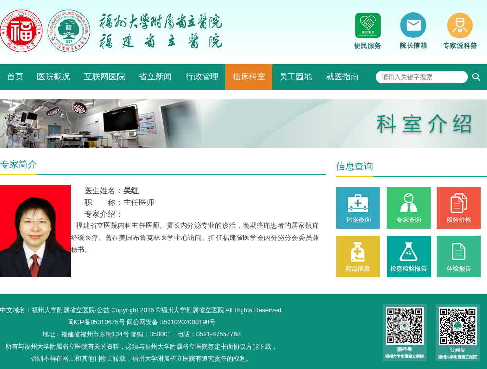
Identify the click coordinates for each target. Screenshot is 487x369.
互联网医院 (104, 76)
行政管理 (202, 76)
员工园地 (295, 76)
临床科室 (248, 76)
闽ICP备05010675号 (96, 322)
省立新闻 (155, 76)
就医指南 (342, 76)
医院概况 (53, 76)
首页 (15, 76)
